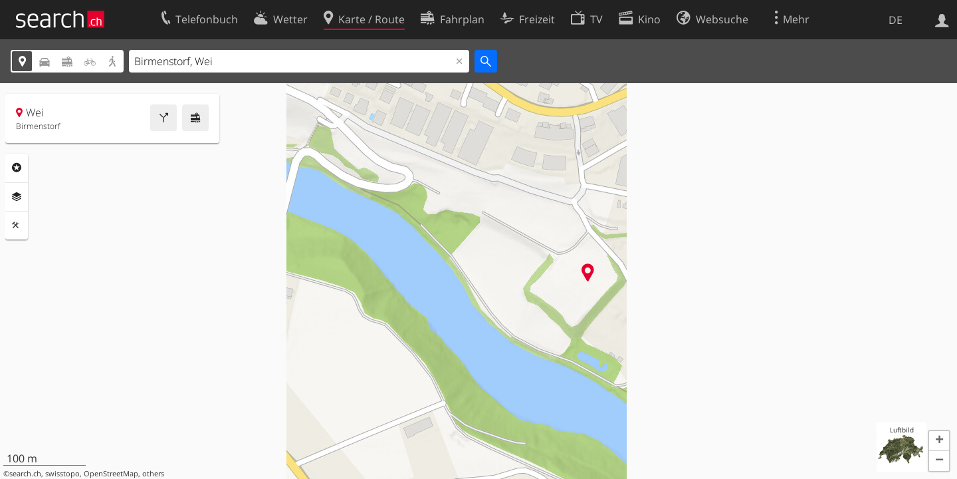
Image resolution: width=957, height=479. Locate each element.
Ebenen (16, 197)
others (153, 473)
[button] (939, 441)
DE (896, 20)
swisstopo (62, 473)
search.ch (25, 473)
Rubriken (16, 168)
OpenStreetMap (111, 473)
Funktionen (16, 226)
